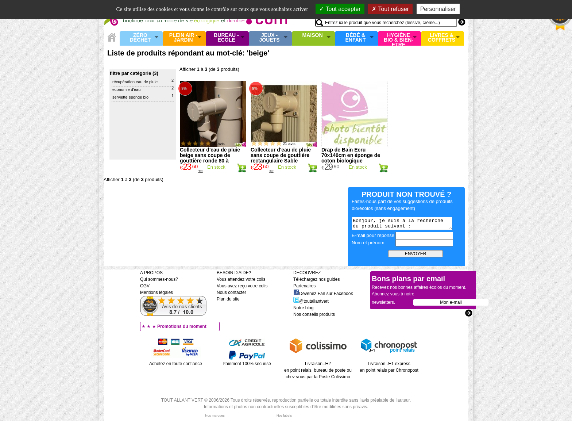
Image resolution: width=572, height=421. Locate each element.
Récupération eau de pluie (135, 82)
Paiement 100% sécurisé (247, 363)
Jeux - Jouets (269, 38)
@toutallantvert (311, 301)
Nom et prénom (368, 242)
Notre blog (303, 307)
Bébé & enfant (355, 38)
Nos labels (284, 415)
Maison (312, 35)
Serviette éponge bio (130, 97)
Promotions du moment (181, 326)
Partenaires (304, 285)
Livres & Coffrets (441, 38)
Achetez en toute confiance (175, 363)
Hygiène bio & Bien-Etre (398, 38)
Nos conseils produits (314, 314)
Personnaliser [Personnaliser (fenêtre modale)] (438, 9)
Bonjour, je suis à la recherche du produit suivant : (402, 223)
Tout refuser (390, 9)
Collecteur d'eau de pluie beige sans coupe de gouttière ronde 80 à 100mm (210, 158)
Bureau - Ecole (226, 38)
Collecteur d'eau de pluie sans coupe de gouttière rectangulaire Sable (281, 155)
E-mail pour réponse (373, 235)
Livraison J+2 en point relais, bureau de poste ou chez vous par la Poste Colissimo (318, 370)
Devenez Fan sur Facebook (323, 293)
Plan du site (228, 299)
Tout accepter (339, 9)
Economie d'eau (126, 89)
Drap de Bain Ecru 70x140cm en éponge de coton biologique (350, 155)
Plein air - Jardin (183, 38)
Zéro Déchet (140, 38)
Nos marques (215, 415)
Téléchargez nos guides (316, 279)
